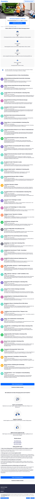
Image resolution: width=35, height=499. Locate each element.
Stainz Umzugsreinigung (17, 442)
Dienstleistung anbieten (29, 1)
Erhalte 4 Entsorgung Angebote (17, 384)
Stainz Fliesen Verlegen (17, 444)
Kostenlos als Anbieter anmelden (17, 387)
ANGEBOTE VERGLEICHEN (17, 23)
